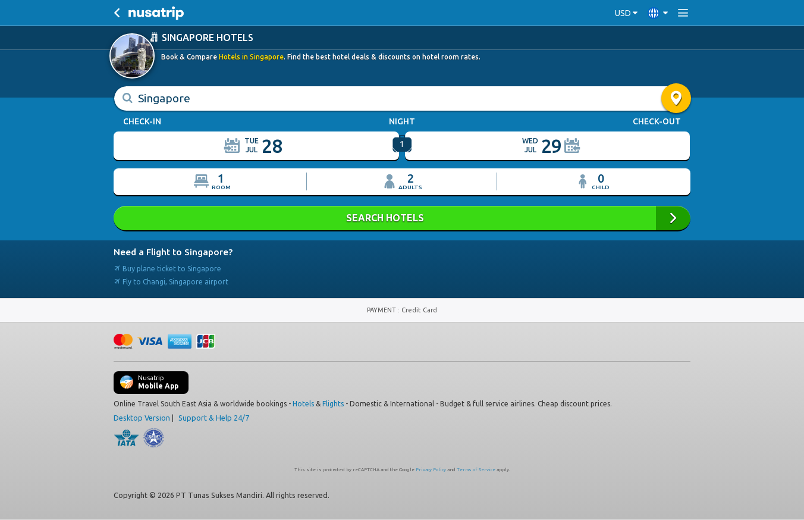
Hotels (303, 403)
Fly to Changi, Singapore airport (171, 281)
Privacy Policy (431, 469)
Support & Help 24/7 (213, 417)
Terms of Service (476, 469)
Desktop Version (142, 417)
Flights (333, 403)
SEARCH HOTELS (402, 217)
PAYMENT (382, 309)
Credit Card (419, 309)
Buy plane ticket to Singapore (167, 268)
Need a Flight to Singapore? (173, 251)
